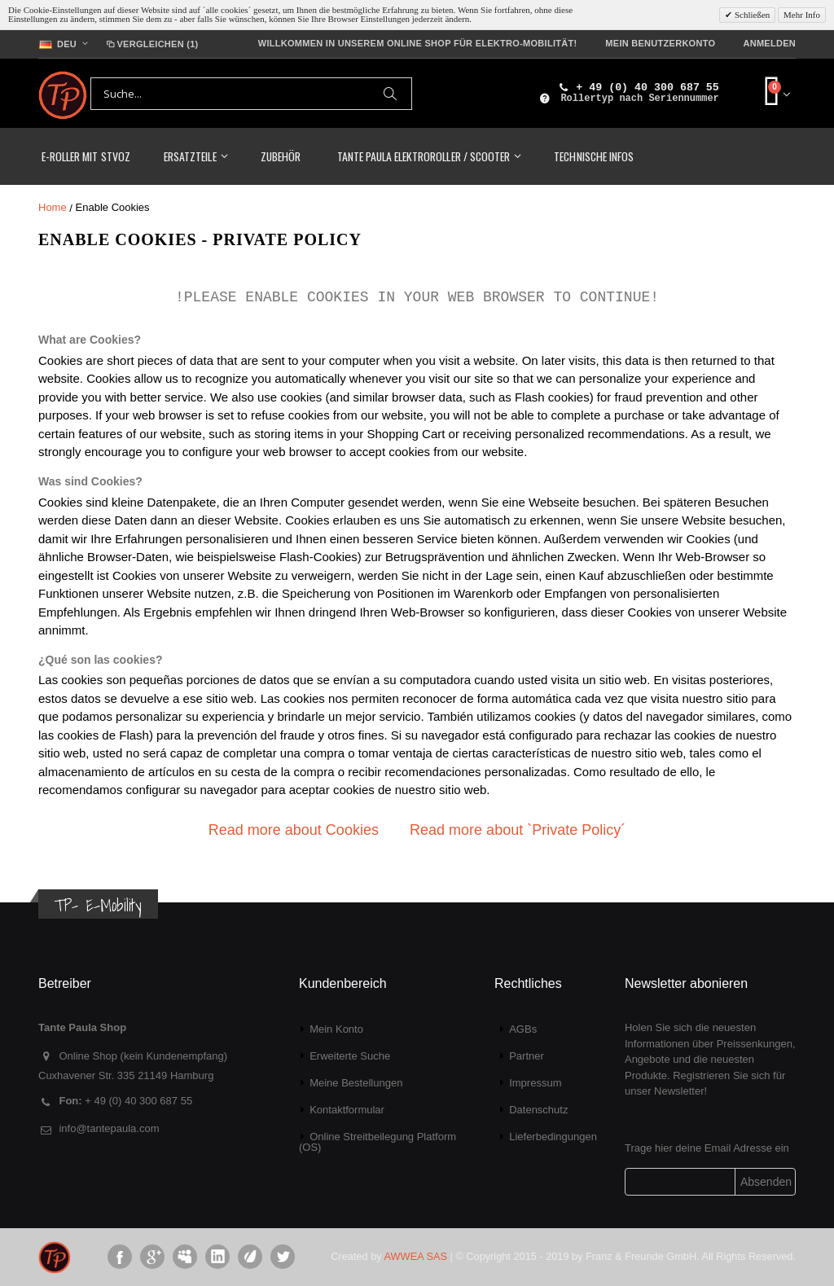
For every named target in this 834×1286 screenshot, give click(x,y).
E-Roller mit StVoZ (86, 156)
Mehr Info (802, 15)
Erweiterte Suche (349, 1056)
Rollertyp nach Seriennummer (639, 98)
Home (52, 207)
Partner (526, 1056)
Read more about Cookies (293, 830)
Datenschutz (538, 1110)
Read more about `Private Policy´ (518, 830)
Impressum (535, 1083)
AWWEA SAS (415, 1256)
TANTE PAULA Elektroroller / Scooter (423, 156)
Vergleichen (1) (151, 44)
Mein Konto (336, 1029)
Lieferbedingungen (553, 1136)
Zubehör (281, 156)
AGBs (523, 1029)
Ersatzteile (190, 156)
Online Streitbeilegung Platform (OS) (377, 1141)
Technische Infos (594, 156)
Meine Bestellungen (355, 1083)
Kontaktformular (346, 1110)
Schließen (751, 15)
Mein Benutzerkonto (660, 43)
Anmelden (769, 43)
